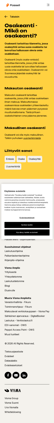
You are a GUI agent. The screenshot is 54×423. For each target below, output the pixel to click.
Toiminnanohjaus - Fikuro (18, 306)
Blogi (7, 285)
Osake (21, 159)
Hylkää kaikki (27, 225)
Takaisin (14, 16)
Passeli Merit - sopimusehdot (20, 239)
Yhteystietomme (13, 276)
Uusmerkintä (13, 166)
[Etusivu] (13, 5)
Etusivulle (10, 290)
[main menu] (48, 5)
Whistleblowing (13, 412)
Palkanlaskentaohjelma (17, 255)
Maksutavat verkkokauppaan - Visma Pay (27, 311)
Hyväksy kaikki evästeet (27, 232)
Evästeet (9, 356)
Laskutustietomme (14, 281)
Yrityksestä (10, 272)
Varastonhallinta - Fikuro (18, 302)
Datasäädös (11, 360)
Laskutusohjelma (14, 251)
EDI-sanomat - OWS (15, 325)
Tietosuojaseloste (14, 351)
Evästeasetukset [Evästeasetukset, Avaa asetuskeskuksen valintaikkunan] (27, 217)
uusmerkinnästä (32, 138)
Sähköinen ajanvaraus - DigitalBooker (25, 316)
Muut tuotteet (12, 334)
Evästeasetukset (13, 365)
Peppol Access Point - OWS (19, 329)
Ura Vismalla (11, 407)
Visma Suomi (11, 402)
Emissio (10, 159)
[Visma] (27, 390)
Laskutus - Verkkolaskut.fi (18, 320)
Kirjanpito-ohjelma (14, 260)
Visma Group (11, 398)
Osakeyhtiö (35, 159)
